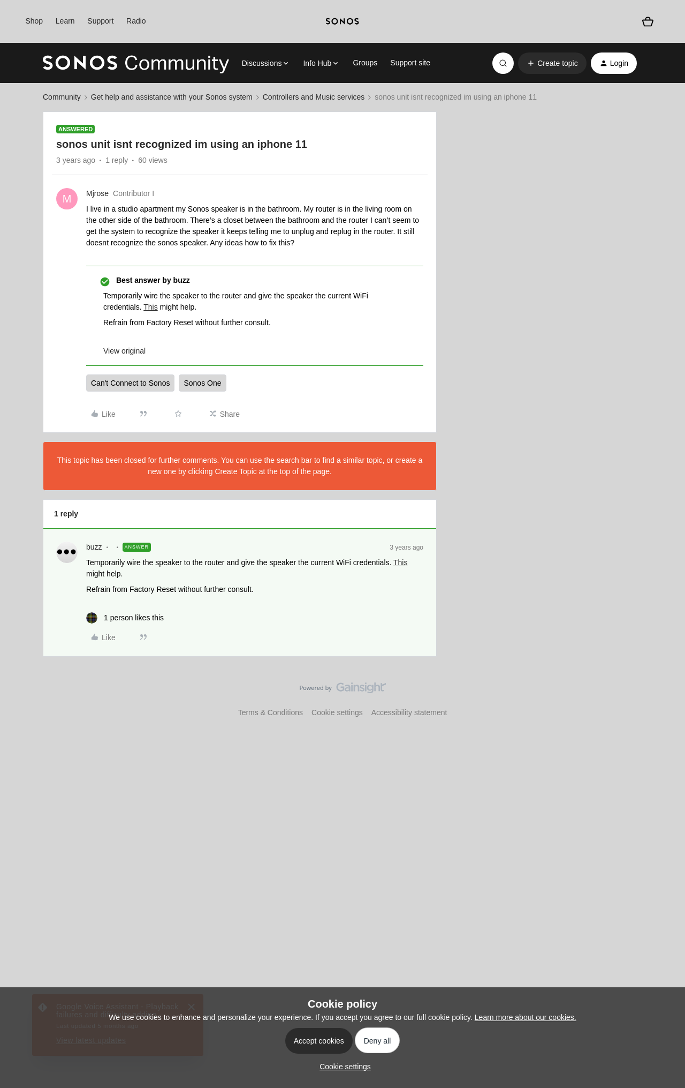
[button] (552, 63)
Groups (365, 62)
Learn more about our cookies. (525, 1017)
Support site (410, 62)
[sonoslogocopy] (342, 21)
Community (62, 97)
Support (100, 21)
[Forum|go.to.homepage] (136, 63)
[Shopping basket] (648, 22)
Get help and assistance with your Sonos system (172, 97)
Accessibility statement (409, 712)
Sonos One (202, 383)
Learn (65, 21)
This (150, 307)
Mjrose (97, 193)
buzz (94, 547)
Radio (136, 21)
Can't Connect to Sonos (130, 383)
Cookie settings (337, 712)
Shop (34, 21)
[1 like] (125, 618)
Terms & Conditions (270, 712)
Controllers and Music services (314, 97)
